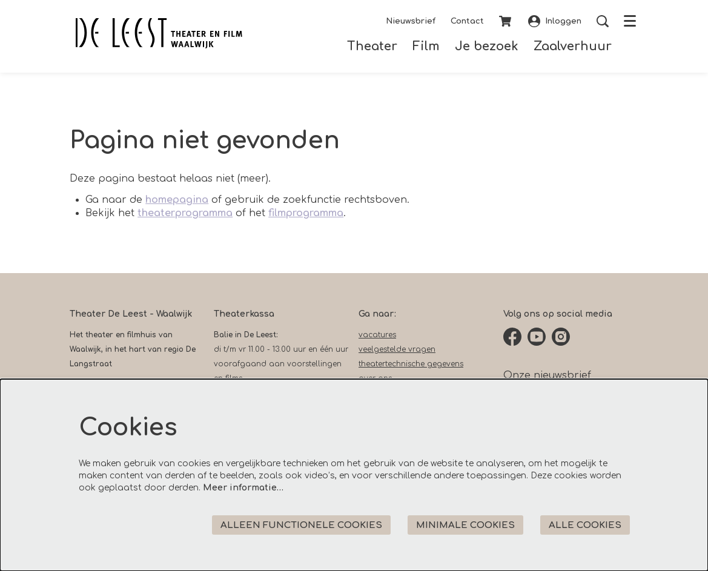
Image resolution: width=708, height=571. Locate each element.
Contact (467, 21)
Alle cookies (585, 525)
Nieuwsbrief (410, 21)
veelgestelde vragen (397, 349)
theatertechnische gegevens (411, 364)
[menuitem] (372, 46)
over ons (375, 378)
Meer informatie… (243, 487)
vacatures (377, 335)
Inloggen (554, 21)
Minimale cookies (465, 525)
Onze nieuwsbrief (547, 375)
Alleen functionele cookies (301, 525)
